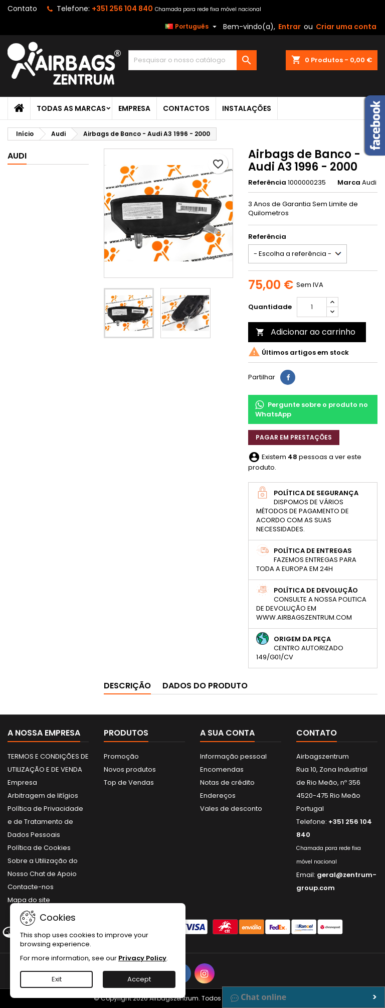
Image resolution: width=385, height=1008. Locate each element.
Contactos (186, 108)
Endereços (218, 795)
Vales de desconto (231, 808)
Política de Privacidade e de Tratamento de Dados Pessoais (45, 821)
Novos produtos (130, 769)
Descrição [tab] (127, 685)
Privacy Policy (142, 958)
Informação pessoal (233, 756)
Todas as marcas (71, 108)
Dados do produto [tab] (205, 685)
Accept (139, 979)
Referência (267, 182)
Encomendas (222, 769)
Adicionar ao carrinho (305, 332)
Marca (348, 182)
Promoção (121, 756)
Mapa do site (29, 900)
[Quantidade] (312, 307)
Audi (17, 156)
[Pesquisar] (192, 60)
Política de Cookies (39, 847)
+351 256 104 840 (122, 9)
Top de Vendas (129, 782)
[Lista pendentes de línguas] (192, 26)
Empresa (134, 108)
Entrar (289, 27)
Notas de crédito (227, 782)
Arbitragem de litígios (43, 795)
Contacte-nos (31, 887)
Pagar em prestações (294, 437)
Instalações (246, 108)
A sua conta (227, 733)
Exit (57, 979)
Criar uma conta (346, 27)
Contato (22, 9)
